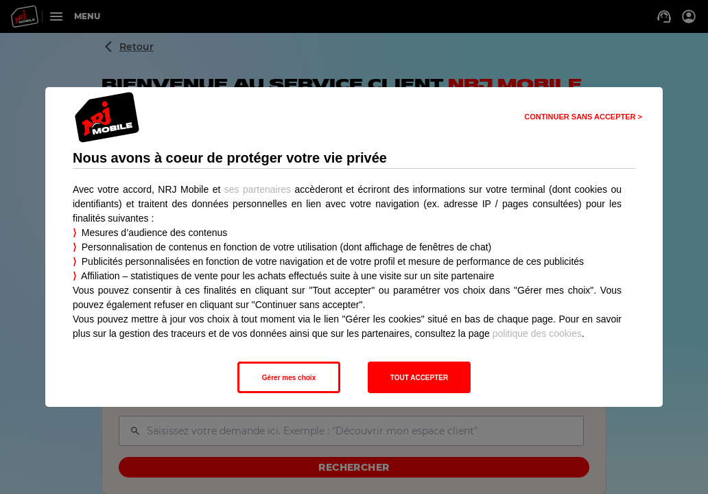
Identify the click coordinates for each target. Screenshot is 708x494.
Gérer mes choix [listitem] (289, 377)
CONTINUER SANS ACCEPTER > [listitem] (583, 117)
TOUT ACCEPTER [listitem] (419, 377)
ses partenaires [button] (257, 189)
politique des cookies (537, 333)
